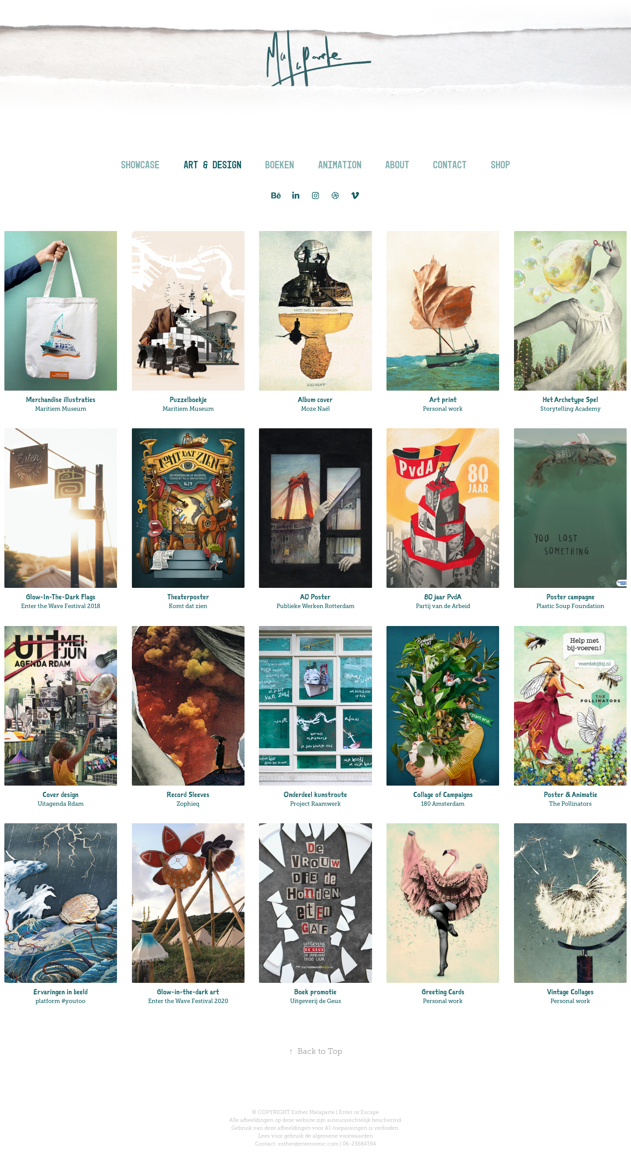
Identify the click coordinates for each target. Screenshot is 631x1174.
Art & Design (212, 164)
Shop (500, 164)
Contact (450, 164)
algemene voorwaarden (342, 1136)
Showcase (140, 164)
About (397, 164)
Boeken (279, 164)
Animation (340, 164)
